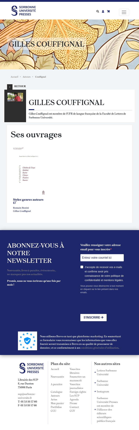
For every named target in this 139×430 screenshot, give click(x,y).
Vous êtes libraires (75, 371)
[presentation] (107, 304)
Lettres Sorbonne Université (107, 372)
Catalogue (56, 391)
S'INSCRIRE (93, 317)
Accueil (14, 76)
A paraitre (56, 384)
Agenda (74, 399)
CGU (53, 410)
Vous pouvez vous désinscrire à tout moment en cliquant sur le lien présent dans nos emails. (102, 289)
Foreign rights (78, 391)
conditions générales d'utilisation (100, 347)
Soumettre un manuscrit (77, 378)
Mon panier (57, 403)
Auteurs (27, 76)
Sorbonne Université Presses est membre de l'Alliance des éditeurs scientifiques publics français (107, 409)
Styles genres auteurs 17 (28, 201)
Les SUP (74, 395)
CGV (72, 410)
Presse (73, 403)
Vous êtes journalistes (76, 386)
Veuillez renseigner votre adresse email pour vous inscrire (100, 247)
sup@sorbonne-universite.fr (27, 395)
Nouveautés (57, 376)
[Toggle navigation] (124, 12)
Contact (74, 407)
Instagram (103, 391)
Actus (54, 399)
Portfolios (56, 407)
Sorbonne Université (103, 382)
